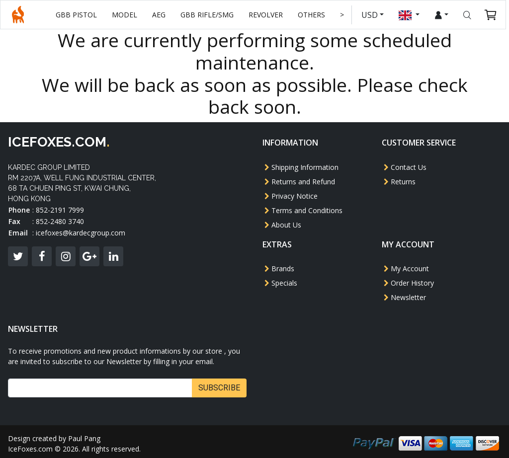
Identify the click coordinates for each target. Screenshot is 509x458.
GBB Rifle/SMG (209, 14)
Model (126, 14)
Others (313, 14)
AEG (161, 14)
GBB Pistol (78, 14)
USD (372, 14)
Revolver (268, 14)
